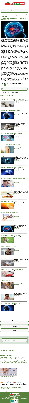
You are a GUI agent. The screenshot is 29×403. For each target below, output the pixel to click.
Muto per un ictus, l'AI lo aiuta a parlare (10, 156)
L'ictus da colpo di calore (7, 280)
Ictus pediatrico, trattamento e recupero (10, 235)
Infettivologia (3, 361)
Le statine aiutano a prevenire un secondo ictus (12, 269)
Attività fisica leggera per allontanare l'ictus (11, 190)
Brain (2, 85)
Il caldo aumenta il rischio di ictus (9, 201)
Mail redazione (21, 397)
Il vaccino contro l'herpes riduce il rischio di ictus (13, 99)
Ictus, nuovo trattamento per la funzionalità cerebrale (14, 224)
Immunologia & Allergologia (18, 360)
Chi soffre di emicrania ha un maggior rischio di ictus (14, 292)
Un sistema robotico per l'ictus (8, 246)
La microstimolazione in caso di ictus (10, 258)
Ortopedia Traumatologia (11, 362)
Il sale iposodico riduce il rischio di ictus (10, 122)
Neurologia (16, 361)
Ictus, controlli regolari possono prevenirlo (11, 133)
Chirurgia (16, 357)
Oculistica (22, 361)
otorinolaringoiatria (22, 362)
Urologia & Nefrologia (16, 364)
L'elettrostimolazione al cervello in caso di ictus (12, 167)
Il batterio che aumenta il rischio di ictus (10, 110)
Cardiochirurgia (3, 357)
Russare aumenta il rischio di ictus (9, 212)
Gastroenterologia (19, 358)
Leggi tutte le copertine (8, 350)
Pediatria (2, 364)
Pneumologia (8, 364)
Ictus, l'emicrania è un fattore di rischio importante (13, 178)
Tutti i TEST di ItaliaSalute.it (6, 376)
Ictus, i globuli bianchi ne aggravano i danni (11, 303)
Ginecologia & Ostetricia (6, 360)
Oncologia (2, 362)
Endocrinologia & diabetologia (7, 358)
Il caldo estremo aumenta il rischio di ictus (11, 144)
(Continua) (16, 102)
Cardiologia (10, 357)
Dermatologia (21, 357)
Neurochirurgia (10, 361)
